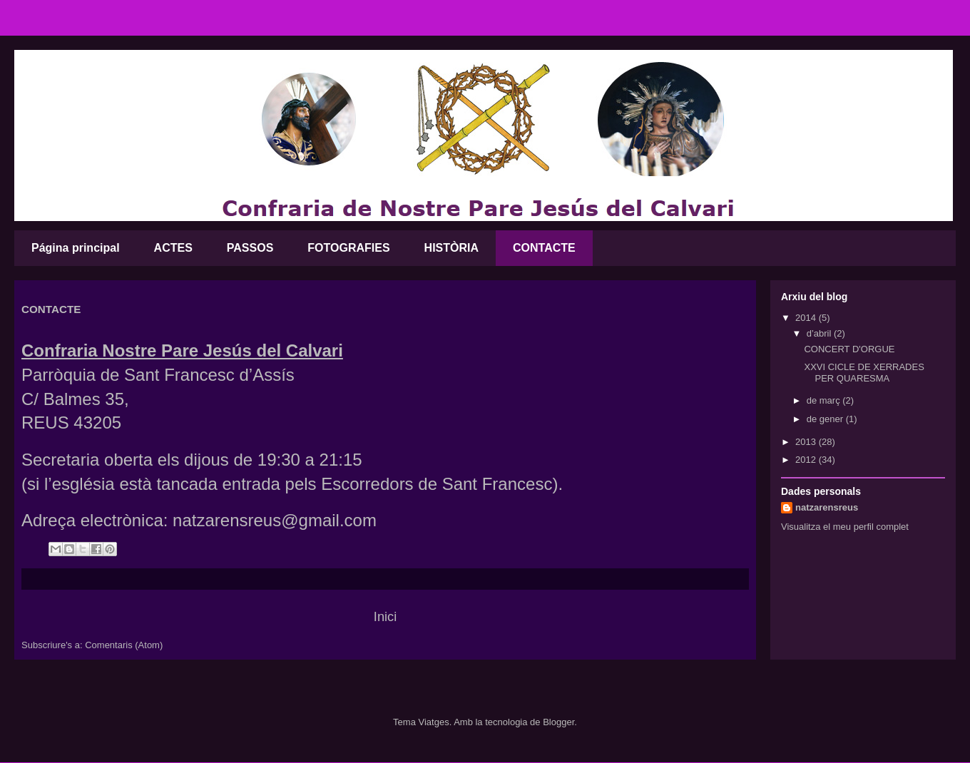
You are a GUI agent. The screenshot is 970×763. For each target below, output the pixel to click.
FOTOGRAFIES (348, 248)
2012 (807, 459)
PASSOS (250, 248)
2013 (807, 441)
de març (825, 400)
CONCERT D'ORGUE (849, 349)
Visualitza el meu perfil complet (845, 526)
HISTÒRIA (451, 248)
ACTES (173, 248)
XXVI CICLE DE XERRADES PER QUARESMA (864, 373)
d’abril (820, 333)
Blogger (558, 722)
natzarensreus (826, 507)
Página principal (75, 248)
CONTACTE (544, 248)
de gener (826, 419)
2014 (807, 317)
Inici (385, 617)
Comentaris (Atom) (124, 645)
